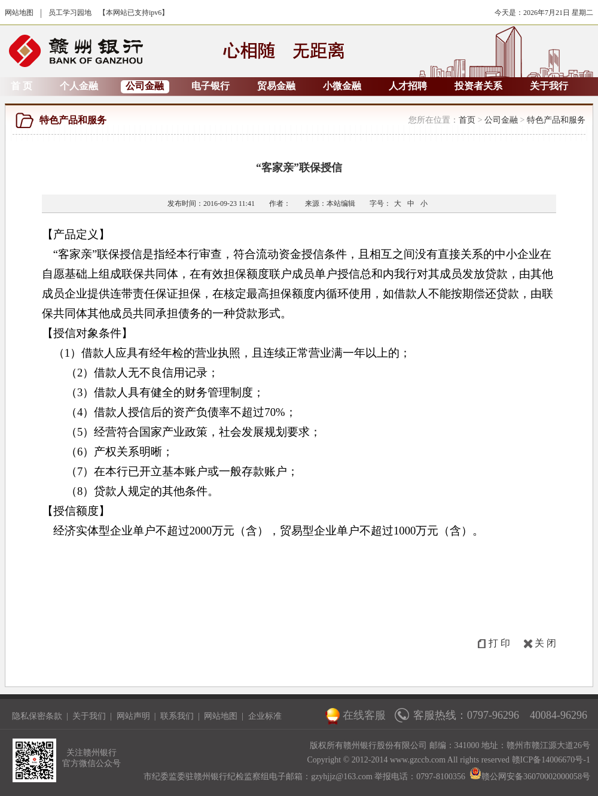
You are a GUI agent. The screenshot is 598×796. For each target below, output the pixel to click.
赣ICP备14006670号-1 (551, 759)
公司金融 (145, 86)
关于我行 (549, 86)
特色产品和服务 (556, 120)
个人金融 (79, 86)
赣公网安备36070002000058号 (529, 776)
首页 (467, 120)
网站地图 (19, 12)
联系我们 (177, 716)
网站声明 (133, 716)
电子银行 (210, 86)
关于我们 (89, 716)
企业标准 (265, 716)
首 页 (21, 86)
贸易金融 (276, 86)
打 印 (499, 643)
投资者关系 (478, 86)
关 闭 (545, 643)
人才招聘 (408, 86)
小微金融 (342, 86)
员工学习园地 (69, 12)
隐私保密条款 (37, 716)
